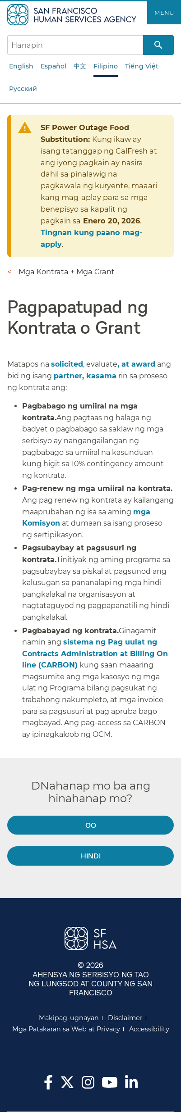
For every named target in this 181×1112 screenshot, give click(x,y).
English (21, 66)
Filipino (105, 66)
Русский (23, 89)
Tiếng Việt (141, 66)
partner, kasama (85, 376)
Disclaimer (125, 1018)
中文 (80, 66)
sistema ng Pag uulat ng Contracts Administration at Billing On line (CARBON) (95, 653)
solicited (67, 364)
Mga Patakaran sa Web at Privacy (66, 1029)
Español (53, 66)
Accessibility (149, 1029)
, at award (136, 364)
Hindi (91, 855)
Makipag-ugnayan (69, 1018)
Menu (164, 12)
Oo (90, 825)
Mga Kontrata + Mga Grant (67, 271)
